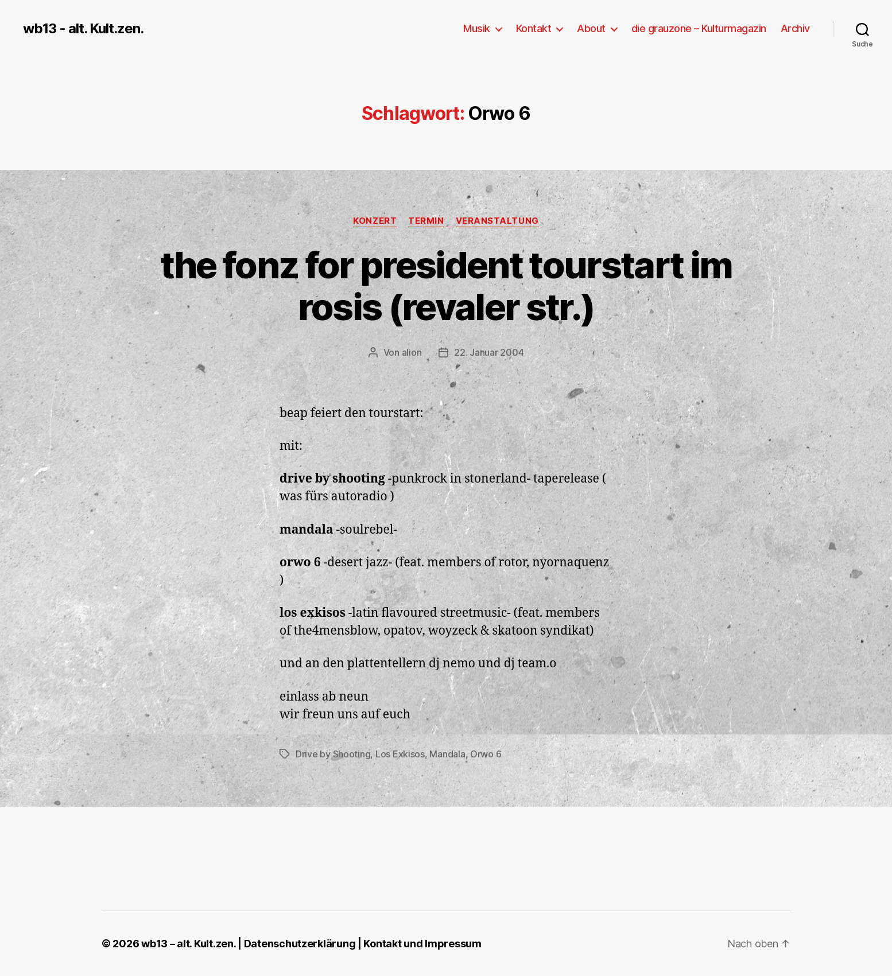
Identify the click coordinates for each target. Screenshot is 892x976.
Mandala (447, 754)
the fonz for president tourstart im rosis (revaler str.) (446, 286)
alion (412, 352)
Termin (426, 221)
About (591, 28)
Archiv (795, 28)
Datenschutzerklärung (300, 944)
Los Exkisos (400, 754)
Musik (476, 28)
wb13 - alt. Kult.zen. (83, 29)
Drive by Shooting (333, 754)
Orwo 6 (485, 754)
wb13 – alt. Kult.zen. (188, 944)
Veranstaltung (497, 221)
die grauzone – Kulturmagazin (698, 28)
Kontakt (534, 28)
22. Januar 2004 (488, 352)
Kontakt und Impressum (422, 944)
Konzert (375, 221)
